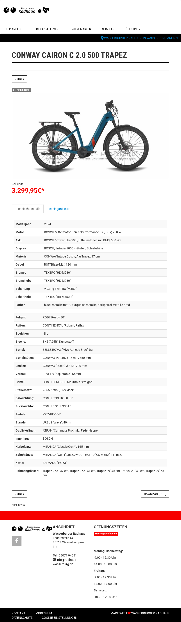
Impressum (43, 613)
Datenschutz (22, 617)
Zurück (19, 79)
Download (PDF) (155, 494)
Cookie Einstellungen (59, 617)
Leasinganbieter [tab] (58, 209)
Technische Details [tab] (27, 209)
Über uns (133, 29)
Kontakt (18, 613)
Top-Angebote (15, 29)
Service (108, 29)
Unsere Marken (80, 29)
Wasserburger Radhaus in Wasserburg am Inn (141, 38)
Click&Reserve (47, 29)
